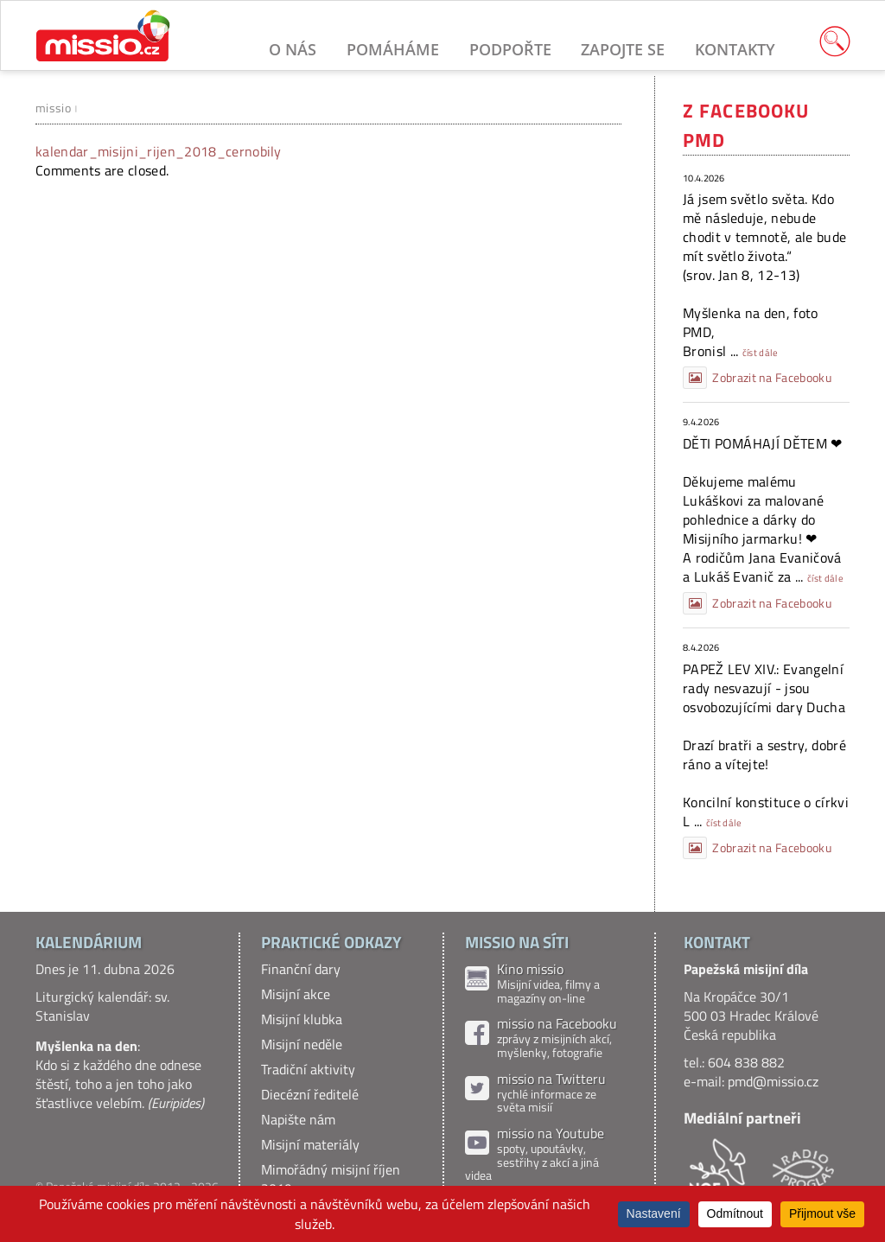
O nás (292, 49)
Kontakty (735, 49)
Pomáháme (393, 49)
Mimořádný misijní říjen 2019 (330, 1179)
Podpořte (510, 49)
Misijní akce (295, 994)
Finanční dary (301, 969)
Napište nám (298, 1119)
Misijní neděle (301, 1044)
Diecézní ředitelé (310, 1094)
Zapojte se (623, 49)
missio (53, 108)
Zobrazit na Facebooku (757, 377)
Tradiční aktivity (308, 1069)
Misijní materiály (310, 1144)
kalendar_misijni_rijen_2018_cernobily (158, 151)
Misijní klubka (301, 1019)
